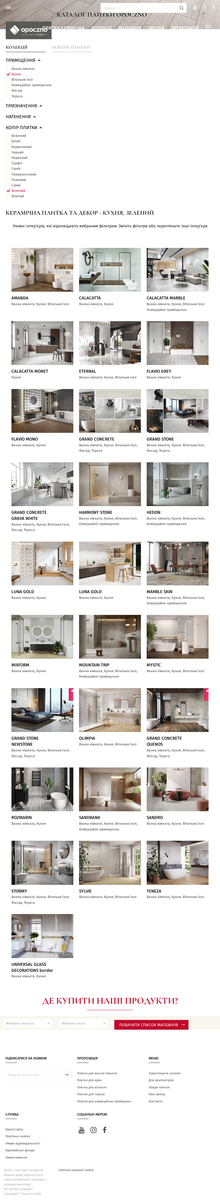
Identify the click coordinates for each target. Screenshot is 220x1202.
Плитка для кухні (89, 1080)
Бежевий (18, 135)
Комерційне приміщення (31, 85)
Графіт (16, 163)
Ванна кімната (23, 68)
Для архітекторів (161, 1080)
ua (10, 8)
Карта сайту (14, 1129)
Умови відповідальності (22, 1143)
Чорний (17, 152)
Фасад (16, 90)
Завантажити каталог (165, 1073)
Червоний (19, 157)
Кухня (16, 74)
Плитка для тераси (91, 1094)
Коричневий (21, 147)
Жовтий (17, 196)
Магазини (130, 28)
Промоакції (185, 28)
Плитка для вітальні (92, 1087)
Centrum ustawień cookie (76, 1170)
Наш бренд (157, 1094)
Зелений (18, 190)
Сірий (15, 185)
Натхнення (21, 117)
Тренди (156, 28)
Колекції (101, 28)
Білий (15, 141)
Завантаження (16, 1157)
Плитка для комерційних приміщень (104, 1101)
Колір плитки (24, 127)
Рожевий (18, 179)
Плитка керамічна (63, 28)
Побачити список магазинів (152, 1025)
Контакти (155, 1101)
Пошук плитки (71, 47)
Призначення (24, 106)
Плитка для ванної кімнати (97, 1073)
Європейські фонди (20, 1150)
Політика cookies (17, 1136)
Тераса (17, 96)
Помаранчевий (23, 174)
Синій (15, 168)
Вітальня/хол (22, 79)
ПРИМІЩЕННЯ (23, 60)
